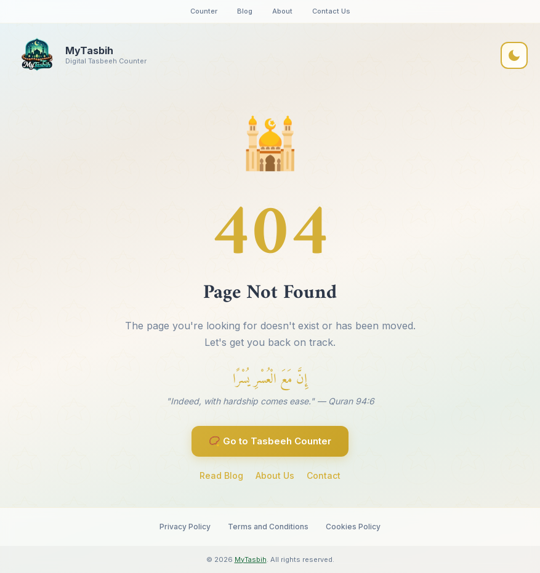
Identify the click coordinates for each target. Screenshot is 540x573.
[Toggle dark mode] (514, 55)
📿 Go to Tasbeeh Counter (270, 441)
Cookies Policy (353, 526)
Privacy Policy (185, 526)
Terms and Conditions (268, 526)
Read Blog (221, 475)
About (282, 11)
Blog (244, 11)
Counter (203, 11)
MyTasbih (251, 559)
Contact (324, 475)
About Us (275, 475)
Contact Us (331, 11)
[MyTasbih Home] (79, 55)
